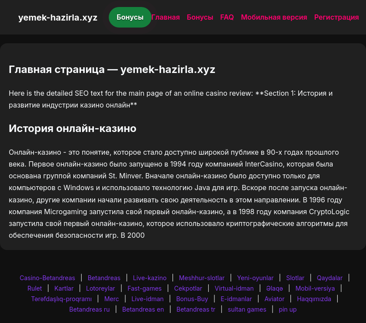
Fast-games (145, 288)
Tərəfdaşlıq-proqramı (61, 298)
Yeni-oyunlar (255, 277)
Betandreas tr (195, 309)
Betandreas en (143, 309)
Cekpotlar (188, 288)
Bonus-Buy (192, 298)
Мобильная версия (274, 17)
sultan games (247, 309)
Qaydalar (330, 277)
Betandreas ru (89, 309)
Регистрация (336, 17)
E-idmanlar (236, 298)
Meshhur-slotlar (201, 277)
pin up (288, 309)
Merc (111, 298)
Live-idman (147, 298)
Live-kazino (149, 277)
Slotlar (295, 277)
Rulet (35, 288)
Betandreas (104, 277)
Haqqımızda (314, 298)
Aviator (274, 298)
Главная (166, 17)
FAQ (227, 17)
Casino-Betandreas (47, 277)
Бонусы (130, 17)
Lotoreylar (100, 288)
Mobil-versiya (315, 288)
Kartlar (64, 288)
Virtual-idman (233, 288)
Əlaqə (274, 288)
